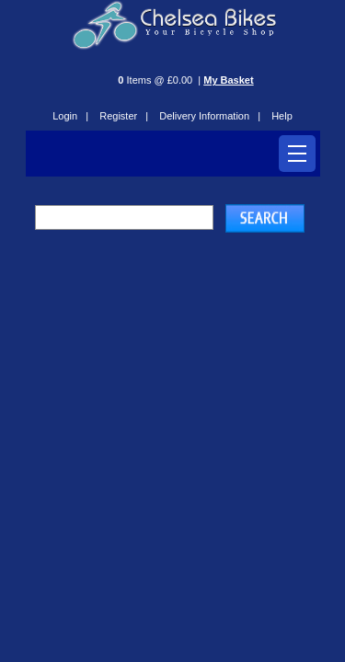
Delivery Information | (209, 115)
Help (282, 115)
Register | (123, 115)
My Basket (228, 80)
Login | (70, 115)
